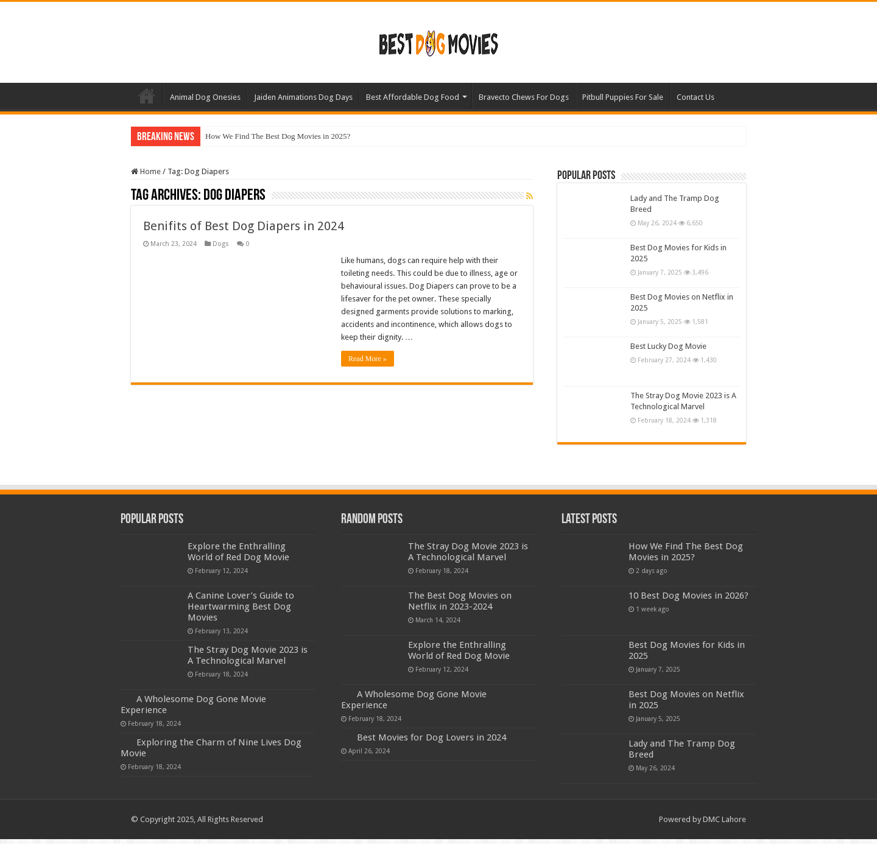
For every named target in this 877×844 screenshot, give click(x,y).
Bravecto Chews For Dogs (524, 97)
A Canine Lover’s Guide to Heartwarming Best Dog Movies (241, 606)
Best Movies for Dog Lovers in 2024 (431, 737)
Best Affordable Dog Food (412, 97)
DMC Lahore (724, 819)
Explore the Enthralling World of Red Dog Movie (238, 552)
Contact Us (695, 97)
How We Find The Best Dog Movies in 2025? (277, 136)
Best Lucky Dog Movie (668, 346)
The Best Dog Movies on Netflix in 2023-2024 (460, 601)
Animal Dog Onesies (205, 97)
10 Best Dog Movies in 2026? (688, 595)
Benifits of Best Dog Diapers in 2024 (243, 226)
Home (147, 95)
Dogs (221, 244)
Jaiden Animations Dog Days (303, 97)
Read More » (367, 358)
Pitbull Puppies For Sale (622, 97)
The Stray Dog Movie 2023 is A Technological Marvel (248, 655)
